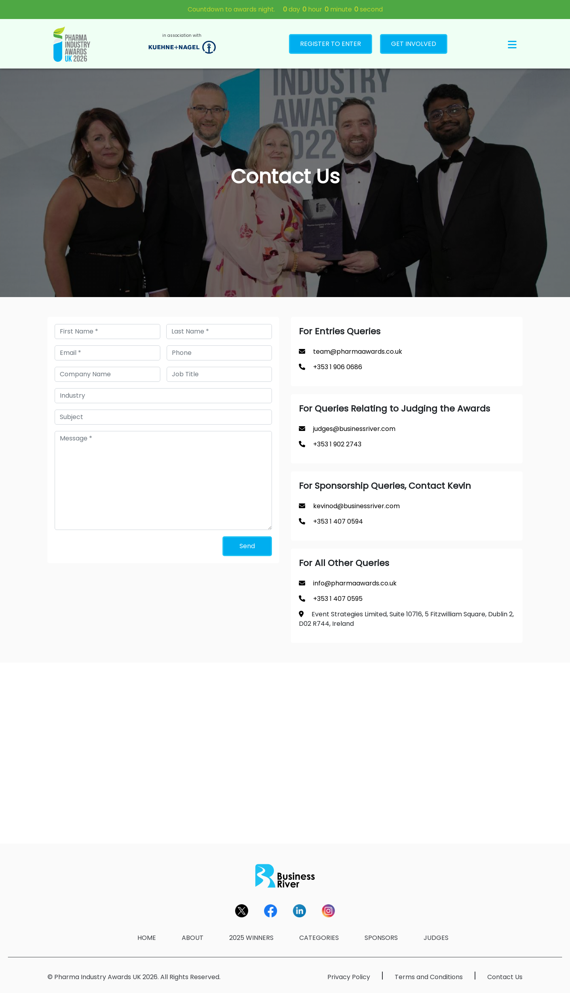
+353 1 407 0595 (338, 598)
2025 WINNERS (251, 937)
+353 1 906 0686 (337, 367)
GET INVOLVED (413, 43)
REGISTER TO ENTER (330, 43)
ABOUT (192, 937)
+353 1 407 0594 (338, 521)
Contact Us (504, 977)
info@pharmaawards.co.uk (355, 583)
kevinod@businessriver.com (356, 506)
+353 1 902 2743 (337, 444)
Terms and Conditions (429, 977)
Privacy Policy (348, 977)
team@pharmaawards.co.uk (357, 351)
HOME (146, 937)
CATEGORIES (319, 937)
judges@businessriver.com (354, 428)
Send (247, 546)
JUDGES (436, 937)
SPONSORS (381, 937)
